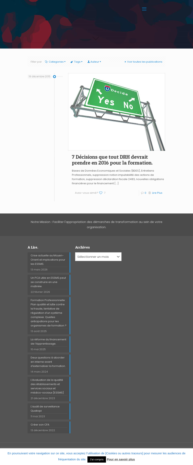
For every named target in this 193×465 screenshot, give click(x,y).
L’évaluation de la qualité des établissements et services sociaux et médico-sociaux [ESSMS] (47, 386)
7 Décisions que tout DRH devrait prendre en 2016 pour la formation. (112, 160)
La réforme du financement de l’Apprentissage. (48, 342)
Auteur (94, 62)
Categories (56, 62)
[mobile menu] (144, 9)
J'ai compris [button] (97, 459)
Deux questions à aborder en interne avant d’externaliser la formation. (48, 362)
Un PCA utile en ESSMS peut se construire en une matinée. (48, 282)
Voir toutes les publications (143, 62)
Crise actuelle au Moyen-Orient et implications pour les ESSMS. (48, 260)
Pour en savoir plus (121, 459)
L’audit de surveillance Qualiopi (45, 409)
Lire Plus (157, 193)
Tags (77, 62)
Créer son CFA (40, 425)
